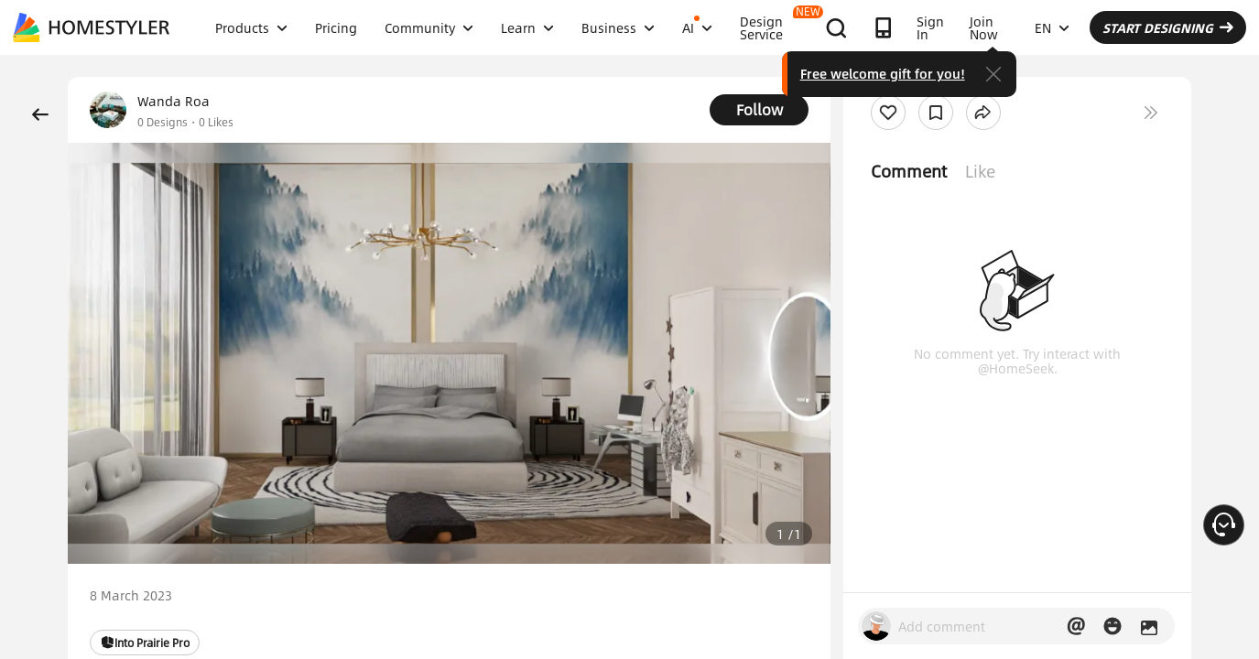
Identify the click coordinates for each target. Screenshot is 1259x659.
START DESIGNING (1167, 27)
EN (1052, 27)
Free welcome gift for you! (882, 73)
